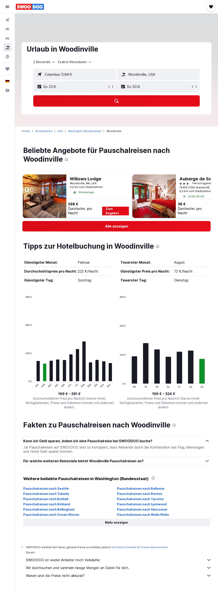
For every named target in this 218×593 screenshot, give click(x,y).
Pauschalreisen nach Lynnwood (141, 504)
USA (60, 131)
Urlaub (26, 131)
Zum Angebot (112, 211)
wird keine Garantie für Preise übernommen (139, 547)
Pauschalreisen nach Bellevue (140, 488)
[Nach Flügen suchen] (7, 20)
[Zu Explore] (7, 56)
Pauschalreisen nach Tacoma (140, 499)
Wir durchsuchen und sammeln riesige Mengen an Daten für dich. (118, 567)
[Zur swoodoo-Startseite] (30, 7)
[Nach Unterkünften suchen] (7, 29)
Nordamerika (43, 131)
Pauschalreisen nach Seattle (46, 488)
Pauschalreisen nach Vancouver (142, 509)
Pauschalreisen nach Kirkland (46, 504)
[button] (7, 7)
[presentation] (66, 159)
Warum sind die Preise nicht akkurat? (118, 575)
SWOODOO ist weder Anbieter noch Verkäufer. (118, 560)
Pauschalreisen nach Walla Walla (143, 514)
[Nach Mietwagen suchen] (7, 38)
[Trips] (7, 69)
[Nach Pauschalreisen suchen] (7, 47)
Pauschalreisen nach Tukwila (46, 494)
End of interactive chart (117, 384)
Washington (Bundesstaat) (84, 131)
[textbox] (74, 74)
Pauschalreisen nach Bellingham (49, 509)
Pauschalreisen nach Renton (139, 494)
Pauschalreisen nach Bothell (45, 499)
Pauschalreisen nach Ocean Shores (51, 514)
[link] (116, 226)
